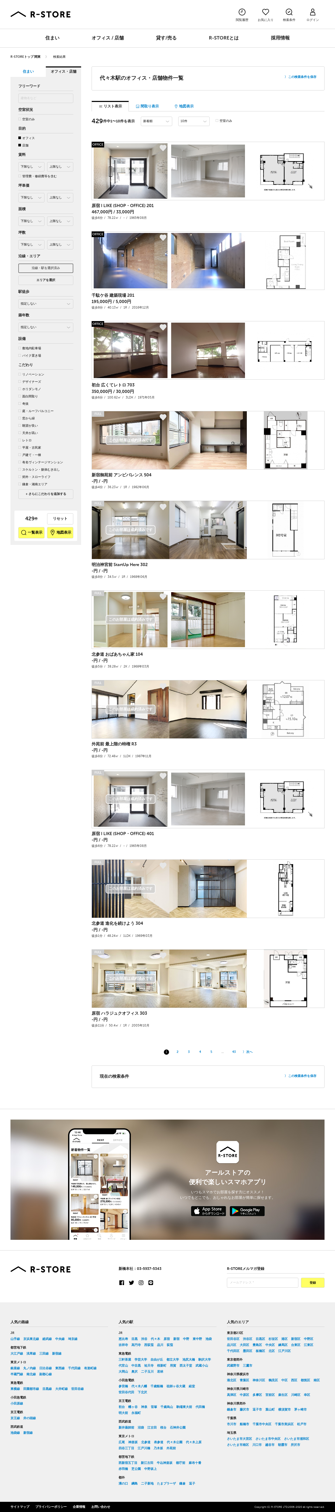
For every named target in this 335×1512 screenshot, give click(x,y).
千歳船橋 (156, 1386)
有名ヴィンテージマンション (40, 462)
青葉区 (244, 1380)
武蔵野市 (233, 1365)
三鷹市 (247, 1365)
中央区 (270, 1344)
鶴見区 (273, 1380)
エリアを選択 (45, 280)
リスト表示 (110, 106)
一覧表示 (31, 532)
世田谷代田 (126, 1392)
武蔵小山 (202, 1365)
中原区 (244, 1394)
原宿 (167, 1338)
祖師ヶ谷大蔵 (175, 1386)
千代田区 (233, 1351)
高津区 (231, 1394)
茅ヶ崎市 (300, 1409)
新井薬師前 (126, 1427)
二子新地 (147, 1483)
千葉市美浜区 (284, 1424)
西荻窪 (149, 1344)
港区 (284, 1338)
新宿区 (295, 1338)
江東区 (308, 1344)
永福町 (136, 1412)
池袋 (208, 1338)
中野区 (308, 1338)
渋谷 (144, 1338)
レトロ (25, 440)
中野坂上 (150, 1468)
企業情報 (79, 1506)
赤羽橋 (123, 1468)
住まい (52, 38)
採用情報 (280, 38)
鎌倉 (182, 1483)
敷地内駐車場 (29, 348)
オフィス (26, 138)
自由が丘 (156, 1359)
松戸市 (301, 1424)
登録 (313, 1282)
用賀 (173, 1365)
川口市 (257, 1444)
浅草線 (31, 1353)
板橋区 (260, 1351)
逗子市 (257, 1409)
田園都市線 (31, 1388)
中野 (186, 1338)
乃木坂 (158, 1448)
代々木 (155, 1338)
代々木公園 (174, 1442)
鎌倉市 (231, 1409)
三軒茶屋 (125, 1359)
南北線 (31, 1374)
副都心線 (45, 1374)
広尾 (122, 1442)
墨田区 (247, 1351)
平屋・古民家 (29, 447)
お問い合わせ (100, 1506)
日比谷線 (45, 1368)
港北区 (231, 1380)
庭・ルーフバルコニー (36, 411)
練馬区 (283, 1344)
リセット (60, 519)
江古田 (152, 1427)
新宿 (176, 1338)
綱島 (134, 1483)
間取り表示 (147, 106)
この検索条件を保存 (302, 77)
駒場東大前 (184, 1406)
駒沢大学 (204, 1359)
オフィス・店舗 (63, 71)
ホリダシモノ (29, 389)
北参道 (145, 1442)
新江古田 (147, 1462)
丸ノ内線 (29, 1368)
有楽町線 (90, 1368)
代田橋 (200, 1406)
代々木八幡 (139, 1386)
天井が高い (28, 433)
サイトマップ (19, 1506)
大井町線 (61, 1388)
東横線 (15, 1388)
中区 (284, 1380)
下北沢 (142, 1392)
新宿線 (57, 1353)
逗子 (192, 1483)
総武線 (47, 1338)
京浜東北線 (31, 1338)
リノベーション (31, 374)
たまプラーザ (166, 1483)
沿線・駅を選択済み (46, 268)
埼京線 (72, 1338)
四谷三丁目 (126, 1448)
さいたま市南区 (238, 1444)
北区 (272, 1351)
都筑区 (305, 1380)
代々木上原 (194, 1442)
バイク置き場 (29, 355)
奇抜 (23, 404)
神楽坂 (133, 1442)
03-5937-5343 (149, 1268)
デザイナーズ (29, 382)
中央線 (60, 1338)
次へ (249, 1051)
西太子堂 (186, 1365)
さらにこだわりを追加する (47, 494)
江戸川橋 (144, 1448)
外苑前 (171, 1448)
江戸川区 (284, 1351)
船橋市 (244, 1424)
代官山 (123, 1365)
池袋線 (15, 1432)
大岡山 (123, 1371)
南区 (317, 1380)
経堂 (192, 1386)
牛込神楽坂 (164, 1462)
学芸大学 (141, 1359)
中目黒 (136, 1365)
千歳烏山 (166, 1406)
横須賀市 (284, 1409)
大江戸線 (16, 1353)
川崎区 (295, 1394)
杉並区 (273, 1338)
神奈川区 (259, 1380)
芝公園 (136, 1468)
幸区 (307, 1394)
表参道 (158, 1442)
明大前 (123, 1412)
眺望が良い (28, 425)
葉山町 (270, 1409)
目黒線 (47, 1388)
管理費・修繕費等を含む (37, 176)
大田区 (244, 1344)
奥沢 (134, 1371)
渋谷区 (247, 1338)
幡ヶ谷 (133, 1406)
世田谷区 (233, 1338)
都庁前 (180, 1462)
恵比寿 (123, 1338)
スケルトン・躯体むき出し (39, 469)
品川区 (231, 1344)
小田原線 (16, 1403)
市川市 (231, 1424)
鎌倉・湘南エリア (32, 484)
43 (234, 1051)
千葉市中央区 (262, 1424)
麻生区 (283, 1394)
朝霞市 (282, 1444)
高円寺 (136, 1344)
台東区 (295, 1344)
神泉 (144, 1406)
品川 (160, 1344)
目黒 (134, 1338)
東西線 (60, 1368)
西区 (294, 1380)
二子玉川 (147, 1371)
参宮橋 (123, 1386)
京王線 (15, 1418)
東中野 (197, 1338)
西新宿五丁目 (128, 1462)
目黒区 (260, 1338)
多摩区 (257, 1394)
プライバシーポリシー (51, 1506)
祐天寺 (149, 1365)
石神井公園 (178, 1427)
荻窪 (170, 1344)
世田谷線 (77, 1388)
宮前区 (270, 1394)
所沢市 (295, 1444)
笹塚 (154, 1406)
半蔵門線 (16, 1374)
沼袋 (141, 1427)
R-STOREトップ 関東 (25, 57)
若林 (160, 1371)
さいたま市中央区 (268, 1438)
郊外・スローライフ (34, 477)
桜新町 (161, 1365)
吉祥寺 (123, 1344)
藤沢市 (244, 1409)
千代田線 (74, 1368)
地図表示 (60, 532)
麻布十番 (195, 1462)
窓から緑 (26, 418)
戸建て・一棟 (29, 455)
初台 (122, 1406)
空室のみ (26, 119)
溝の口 (123, 1483)
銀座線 (15, 1368)
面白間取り (28, 396)
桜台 (163, 1427)
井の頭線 (29, 1418)
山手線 (15, 1338)
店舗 (23, 145)
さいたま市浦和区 (296, 1438)
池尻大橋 (188, 1359)
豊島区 (257, 1344)
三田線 (44, 1353)
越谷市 (270, 1444)
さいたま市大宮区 (239, 1438)
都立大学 (172, 1359)
